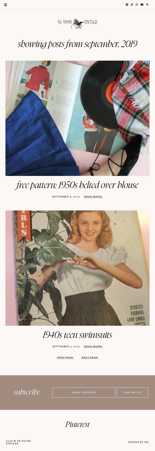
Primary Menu (3, 4)
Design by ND (138, 442)
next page (90, 357)
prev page (65, 357)
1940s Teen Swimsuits (77, 335)
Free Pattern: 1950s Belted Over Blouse (77, 185)
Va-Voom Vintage (18, 442)
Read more (93, 196)
